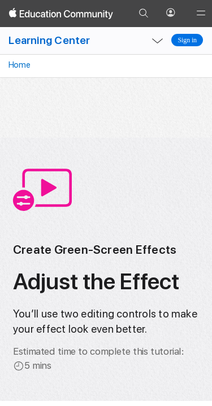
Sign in (187, 40)
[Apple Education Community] (61, 13)
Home (18, 65)
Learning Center (49, 40)
